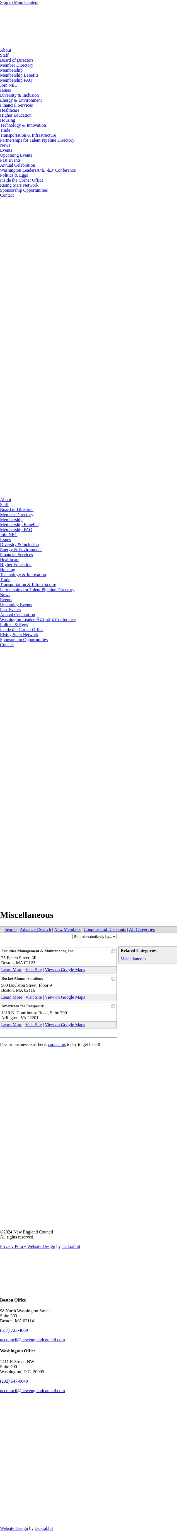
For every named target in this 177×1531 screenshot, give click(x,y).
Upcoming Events (16, 155)
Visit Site (33, 969)
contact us (57, 1044)
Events (6, 150)
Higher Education (15, 115)
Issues (5, 90)
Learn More (11, 969)
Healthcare (9, 110)
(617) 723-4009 (14, 1330)
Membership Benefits (19, 75)
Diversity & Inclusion (19, 95)
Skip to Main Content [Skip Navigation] (19, 2)
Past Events (10, 160)
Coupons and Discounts (105, 929)
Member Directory (16, 65)
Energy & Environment (21, 100)
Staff (4, 55)
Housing (7, 120)
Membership (11, 70)
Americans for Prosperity (22, 1006)
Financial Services (16, 105)
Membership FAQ (16, 80)
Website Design (41, 1246)
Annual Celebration (17, 165)
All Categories (142, 929)
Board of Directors (16, 60)
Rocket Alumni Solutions (22, 978)
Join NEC (9, 85)
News (5, 145)
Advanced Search (35, 929)
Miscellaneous (133, 958)
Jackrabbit (71, 1246)
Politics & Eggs (14, 175)
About (5, 50)
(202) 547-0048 (14, 1381)
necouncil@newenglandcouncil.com (32, 1339)
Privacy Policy (13, 1246)
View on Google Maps (65, 969)
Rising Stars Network (19, 185)
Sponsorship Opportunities (24, 190)
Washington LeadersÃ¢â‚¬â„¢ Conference (38, 170)
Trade (5, 130)
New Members (67, 929)
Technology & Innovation (23, 125)
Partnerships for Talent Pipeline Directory (37, 140)
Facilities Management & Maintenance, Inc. (37, 951)
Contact (7, 195)
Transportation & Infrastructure (28, 135)
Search (10, 929)
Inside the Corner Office (21, 180)
